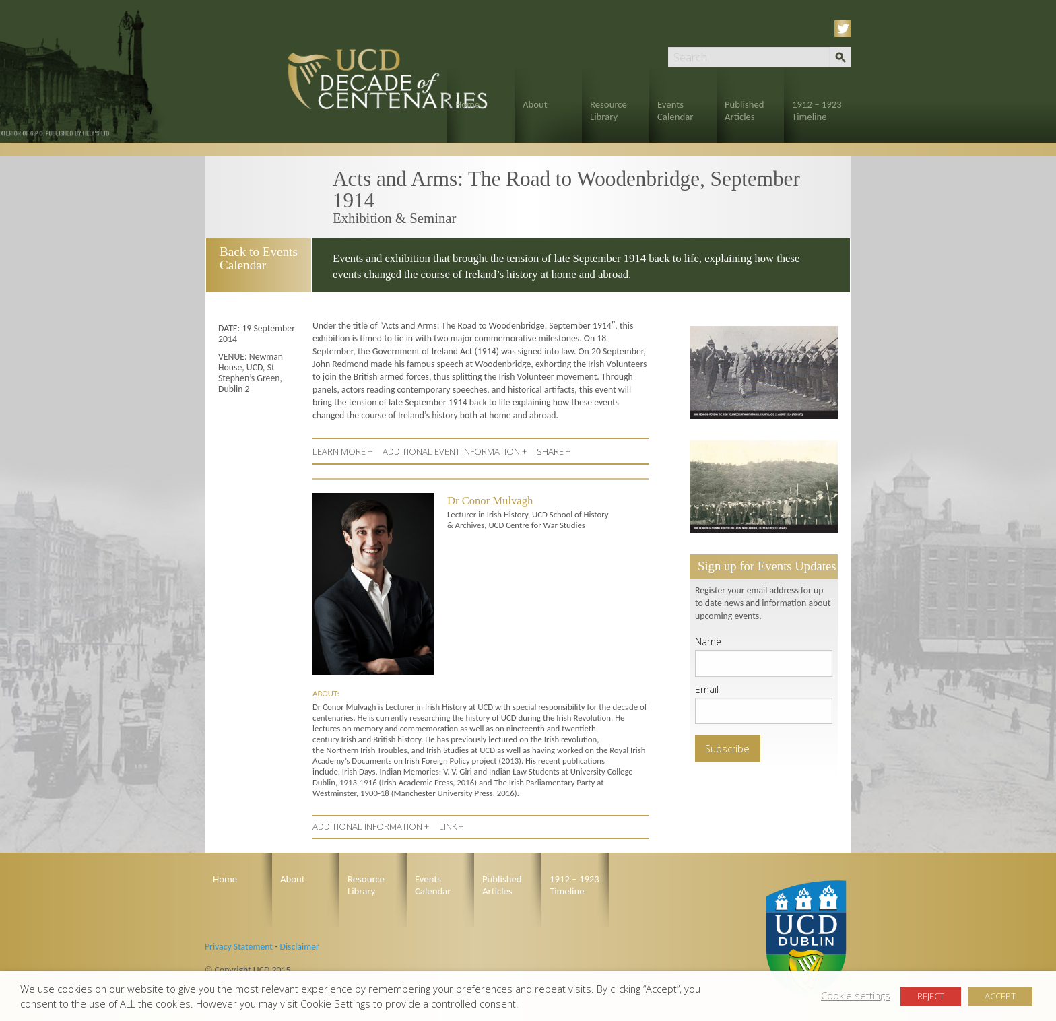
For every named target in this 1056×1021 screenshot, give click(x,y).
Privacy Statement (239, 946)
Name (708, 641)
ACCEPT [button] (1000, 996)
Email (707, 689)
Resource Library (608, 110)
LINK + (451, 826)
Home (467, 104)
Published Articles (744, 110)
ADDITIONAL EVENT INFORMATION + (455, 451)
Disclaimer (299, 946)
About (535, 104)
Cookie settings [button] (855, 995)
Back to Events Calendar (258, 258)
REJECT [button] (930, 996)
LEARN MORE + (342, 451)
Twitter (845, 28)
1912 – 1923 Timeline (817, 110)
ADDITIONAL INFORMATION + (370, 826)
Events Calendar (675, 110)
